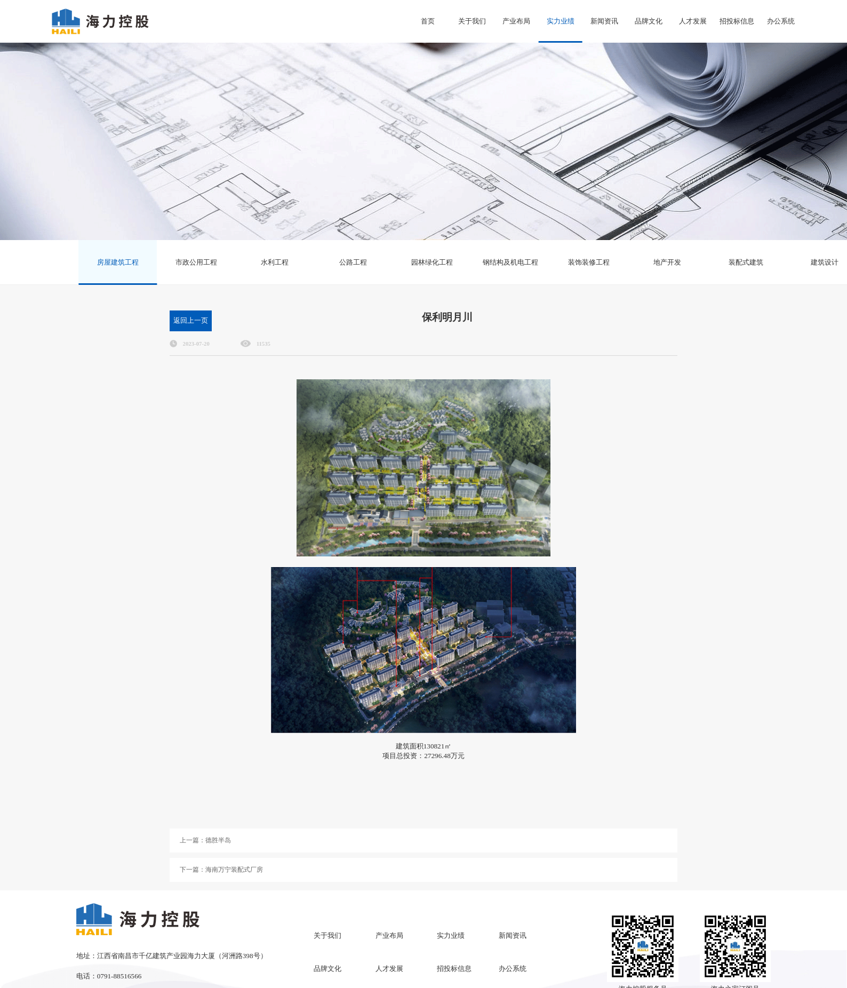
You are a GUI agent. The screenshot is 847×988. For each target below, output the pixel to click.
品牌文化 (648, 21)
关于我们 (472, 21)
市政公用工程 (196, 262)
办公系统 (781, 21)
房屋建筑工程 (118, 262)
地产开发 (667, 262)
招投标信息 (737, 21)
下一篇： (221, 869)
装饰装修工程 (589, 262)
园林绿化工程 (432, 262)
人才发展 (693, 21)
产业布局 (516, 21)
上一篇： (205, 840)
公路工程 (353, 262)
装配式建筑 (746, 262)
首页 (428, 21)
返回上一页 (190, 320)
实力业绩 (560, 21)
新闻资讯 (604, 21)
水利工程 (275, 262)
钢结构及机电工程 (510, 262)
